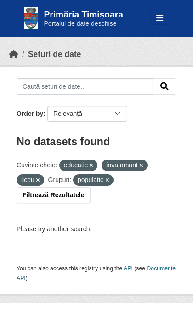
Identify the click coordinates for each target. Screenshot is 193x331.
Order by (30, 113)
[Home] (13, 54)
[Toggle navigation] (159, 18)
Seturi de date (54, 54)
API (128, 268)
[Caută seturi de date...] (85, 86)
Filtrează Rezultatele (54, 195)
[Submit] (164, 86)
